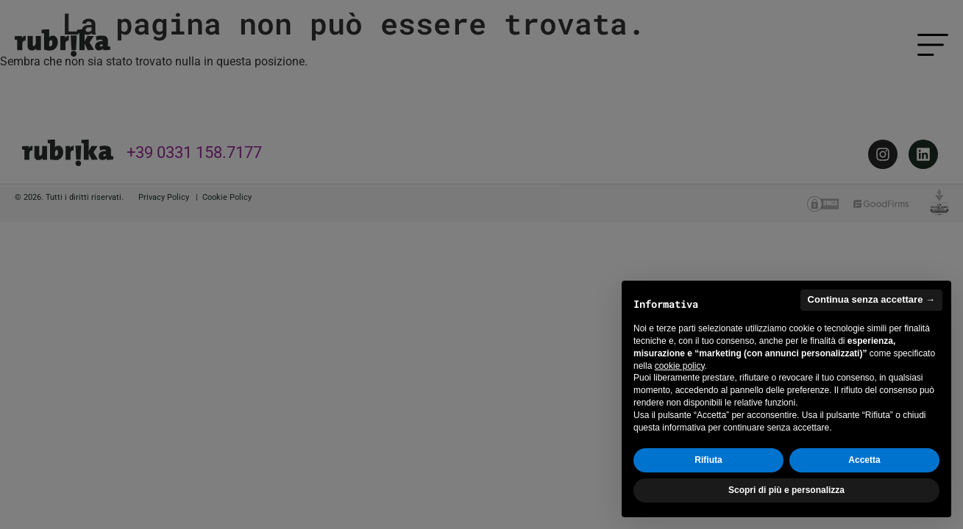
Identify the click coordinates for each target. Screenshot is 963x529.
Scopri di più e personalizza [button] (786, 490)
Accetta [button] (864, 461)
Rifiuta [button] (708, 461)
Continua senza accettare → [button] (871, 300)
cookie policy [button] (680, 366)
